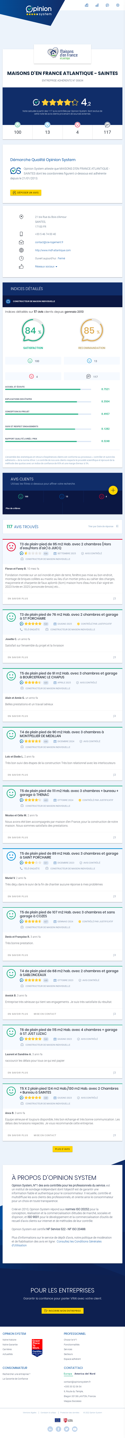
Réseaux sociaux (46, 266)
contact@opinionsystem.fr (77, 1382)
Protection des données (70, 1413)
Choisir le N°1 (70, 1339)
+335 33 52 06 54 (72, 1386)
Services (68, 1349)
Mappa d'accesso (72, 1401)
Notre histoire (9, 1339)
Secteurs (68, 1354)
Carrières (7, 1349)
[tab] (68, 1374)
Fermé (62, 258)
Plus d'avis (62, 1149)
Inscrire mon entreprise (62, 1310)
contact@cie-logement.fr (49, 242)
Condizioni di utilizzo (48, 1413)
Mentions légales (30, 1413)
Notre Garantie (10, 1344)
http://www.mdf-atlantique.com (53, 250)
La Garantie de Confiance (15, 1378)
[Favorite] (113, 490)
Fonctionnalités (71, 1344)
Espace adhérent (72, 1359)
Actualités (8, 1354)
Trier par (100, 526)
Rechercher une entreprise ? (16, 1374)
